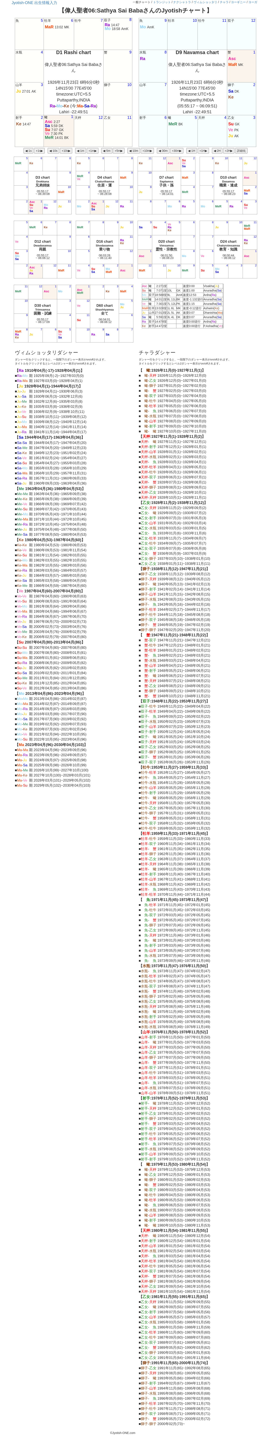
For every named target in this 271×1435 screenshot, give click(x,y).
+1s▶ (39, 150)
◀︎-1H (191, 150)
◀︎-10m (133, 150)
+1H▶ (203, 150)
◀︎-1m (80, 150)
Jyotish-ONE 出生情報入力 (34, 3)
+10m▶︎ (147, 150)
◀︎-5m (106, 150)
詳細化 (241, 150)
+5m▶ (119, 150)
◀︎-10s (53, 150)
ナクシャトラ (182, 2)
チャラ (224, 2)
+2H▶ (229, 150)
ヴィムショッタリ (205, 2)
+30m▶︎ (177, 150)
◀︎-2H (217, 150)
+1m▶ (92, 150)
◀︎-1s (28, 150)
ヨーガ (252, 2)
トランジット (162, 2)
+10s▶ (66, 150)
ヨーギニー (238, 2)
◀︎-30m (163, 150)
